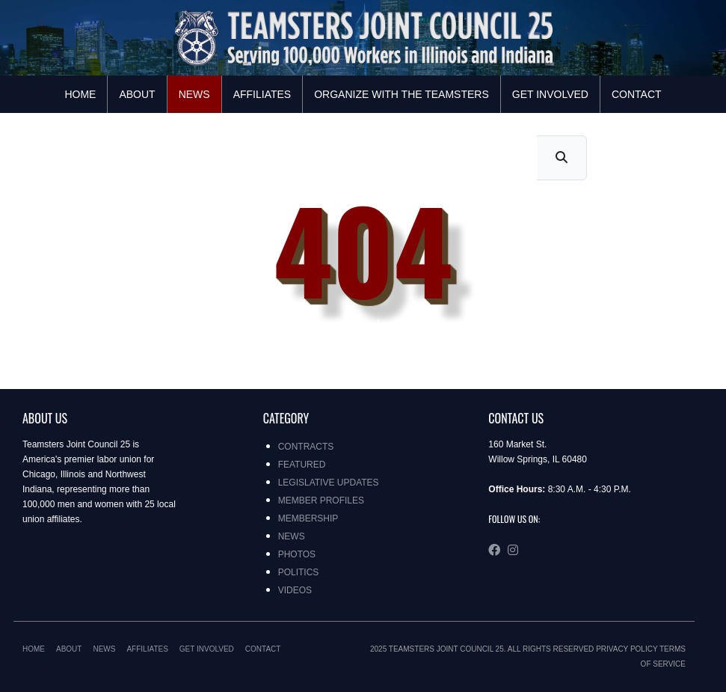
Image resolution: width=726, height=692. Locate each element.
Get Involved (550, 94)
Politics (298, 572)
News (194, 94)
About (137, 94)
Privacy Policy (626, 649)
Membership (308, 518)
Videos (295, 590)
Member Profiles (321, 500)
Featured (302, 464)
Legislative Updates (328, 482)
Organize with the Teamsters (401, 94)
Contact (637, 94)
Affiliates (262, 94)
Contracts (306, 446)
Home (80, 94)
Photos (297, 554)
